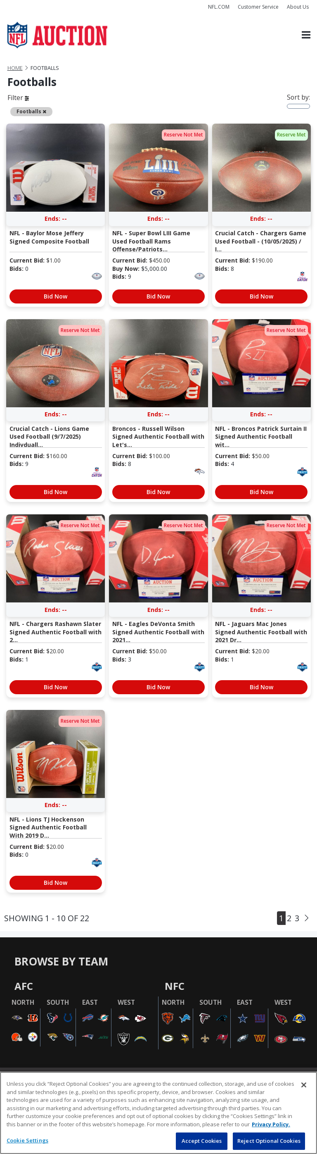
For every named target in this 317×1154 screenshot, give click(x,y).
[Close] (304, 1085)
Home (15, 68)
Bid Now (55, 296)
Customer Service (258, 6)
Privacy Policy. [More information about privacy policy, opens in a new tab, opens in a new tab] (271, 1124)
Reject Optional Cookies (268, 1140)
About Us (298, 6)
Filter (18, 97)
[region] (158, 1113)
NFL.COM (218, 6)
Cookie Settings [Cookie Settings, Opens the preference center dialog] (27, 1140)
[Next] (306, 918)
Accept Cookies (202, 1140)
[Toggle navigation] (306, 35)
